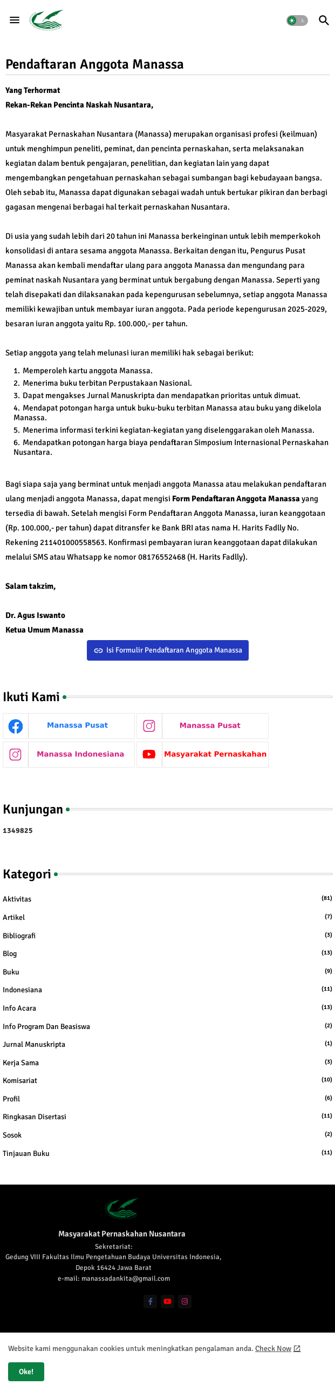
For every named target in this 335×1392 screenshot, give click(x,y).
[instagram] (185, 1301)
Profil (167, 1099)
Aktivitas (167, 899)
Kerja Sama (167, 1062)
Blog (167, 953)
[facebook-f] (150, 1301)
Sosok (167, 1135)
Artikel (167, 917)
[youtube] (167, 1301)
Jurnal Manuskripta (167, 1044)
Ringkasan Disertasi (167, 1116)
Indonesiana (167, 989)
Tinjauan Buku (167, 1153)
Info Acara (167, 1008)
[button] (297, 20)
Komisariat (167, 1080)
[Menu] (14, 20)
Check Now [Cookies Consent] (273, 1348)
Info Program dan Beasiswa (167, 1026)
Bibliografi (167, 935)
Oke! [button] (26, 1371)
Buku (167, 972)
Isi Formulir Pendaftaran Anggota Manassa (174, 650)
